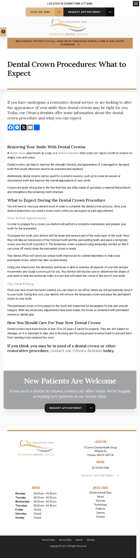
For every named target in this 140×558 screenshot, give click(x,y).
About (100, 496)
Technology (100, 504)
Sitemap (91, 539)
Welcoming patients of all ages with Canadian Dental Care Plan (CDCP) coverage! (70, 42)
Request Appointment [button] (84, 12)
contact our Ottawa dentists (76, 350)
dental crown (18, 152)
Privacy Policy (48, 539)
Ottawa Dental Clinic (100, 492)
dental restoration (68, 152)
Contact (100, 516)
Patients (100, 508)
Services (100, 500)
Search (79, 539)
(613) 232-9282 (40, 12)
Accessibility (65, 539)
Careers (100, 512)
